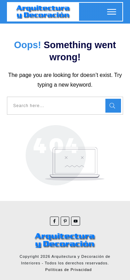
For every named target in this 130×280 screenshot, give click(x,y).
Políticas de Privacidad (68, 270)
